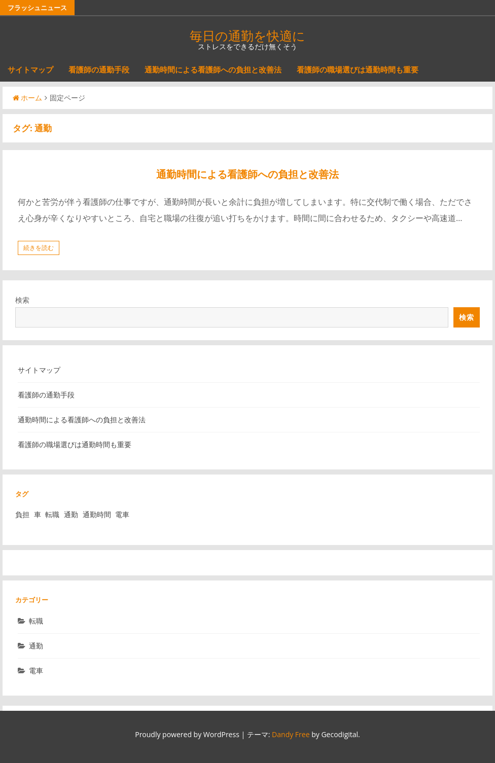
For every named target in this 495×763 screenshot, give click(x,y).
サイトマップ (30, 69)
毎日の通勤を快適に (247, 35)
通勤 (36, 645)
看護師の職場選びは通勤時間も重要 (357, 69)
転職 (36, 621)
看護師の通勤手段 (98, 69)
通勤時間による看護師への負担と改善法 (213, 69)
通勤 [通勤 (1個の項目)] (71, 514)
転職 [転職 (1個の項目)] (52, 514)
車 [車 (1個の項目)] (37, 514)
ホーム (27, 97)
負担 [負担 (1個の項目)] (22, 514)
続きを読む (38, 247)
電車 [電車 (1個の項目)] (122, 514)
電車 (36, 670)
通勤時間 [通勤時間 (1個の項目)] (97, 514)
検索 (22, 300)
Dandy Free (290, 734)
